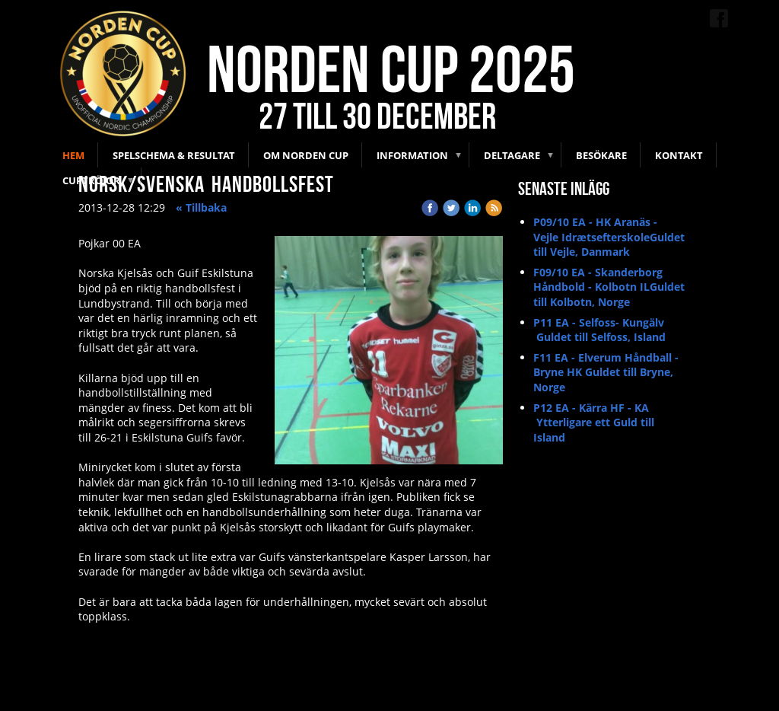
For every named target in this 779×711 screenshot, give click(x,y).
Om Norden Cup (305, 155)
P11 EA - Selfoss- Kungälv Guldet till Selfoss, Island (599, 330)
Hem (73, 155)
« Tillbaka (201, 207)
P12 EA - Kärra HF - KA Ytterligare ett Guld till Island (593, 422)
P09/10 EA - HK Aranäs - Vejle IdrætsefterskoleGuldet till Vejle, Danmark (609, 237)
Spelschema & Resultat (174, 155)
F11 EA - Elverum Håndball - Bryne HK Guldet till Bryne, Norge (606, 372)
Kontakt (679, 155)
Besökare (601, 155)
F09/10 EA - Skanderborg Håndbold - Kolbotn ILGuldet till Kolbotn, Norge (609, 287)
